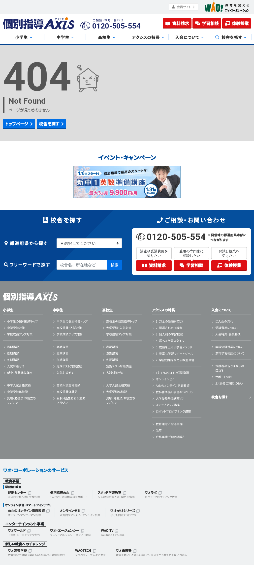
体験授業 (237, 23)
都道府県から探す (25, 243)
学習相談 (207, 23)
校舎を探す (219, 396)
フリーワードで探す (26, 265)
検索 (115, 265)
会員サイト (183, 6)
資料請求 (177, 23)
